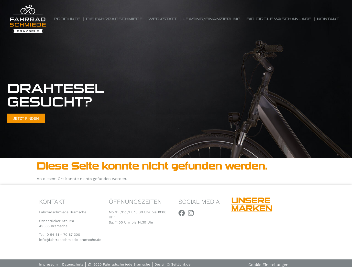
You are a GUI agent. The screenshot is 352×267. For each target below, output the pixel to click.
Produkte (67, 19)
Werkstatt (162, 19)
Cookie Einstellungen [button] (268, 264)
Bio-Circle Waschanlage (278, 19)
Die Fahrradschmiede (114, 19)
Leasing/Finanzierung (212, 19)
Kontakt (328, 19)
